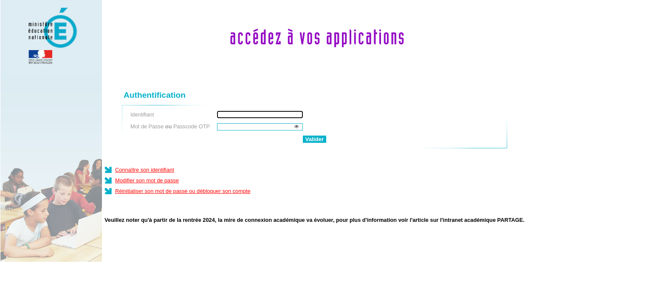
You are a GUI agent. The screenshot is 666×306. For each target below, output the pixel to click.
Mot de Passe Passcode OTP (170, 126)
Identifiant (142, 114)
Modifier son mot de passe (147, 180)
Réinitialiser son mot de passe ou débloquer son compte (183, 191)
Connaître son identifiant (144, 170)
